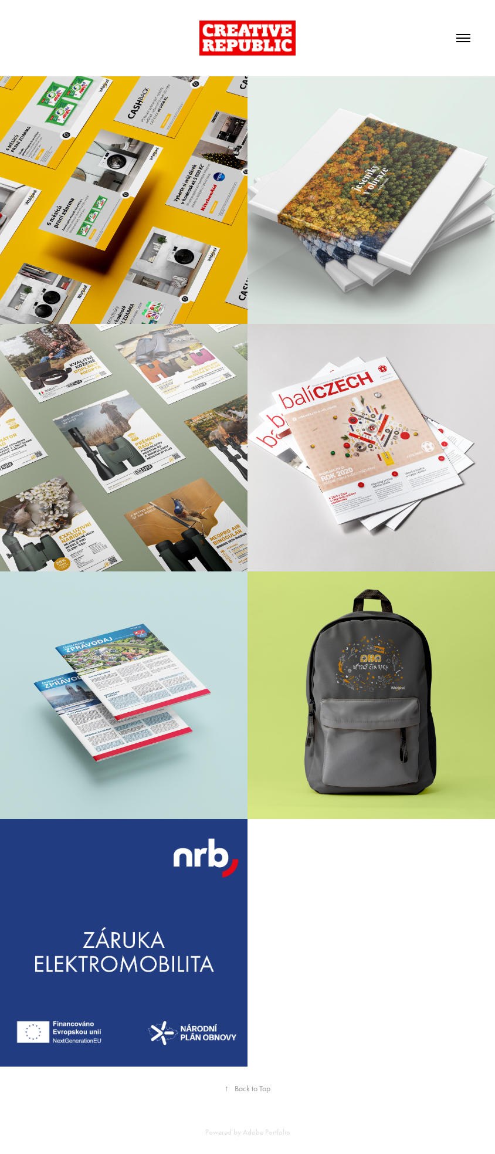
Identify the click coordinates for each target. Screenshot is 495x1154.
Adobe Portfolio (266, 1132)
